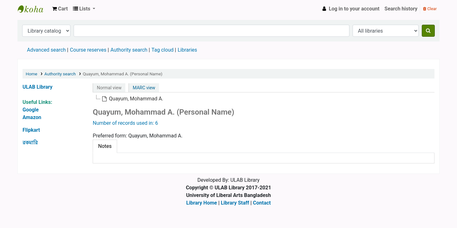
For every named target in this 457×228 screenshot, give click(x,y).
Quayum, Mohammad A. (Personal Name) (122, 73)
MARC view (144, 87)
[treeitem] (132, 99)
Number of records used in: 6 (125, 123)
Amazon (32, 117)
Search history (401, 9)
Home (31, 73)
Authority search (128, 50)
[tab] (105, 146)
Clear (430, 8)
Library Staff (235, 203)
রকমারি (30, 143)
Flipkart (31, 130)
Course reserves (88, 50)
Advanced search (46, 50)
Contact (262, 203)
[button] (60, 9)
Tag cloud (162, 50)
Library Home (201, 203)
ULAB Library (34, 9)
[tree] (263, 99)
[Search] (428, 31)
